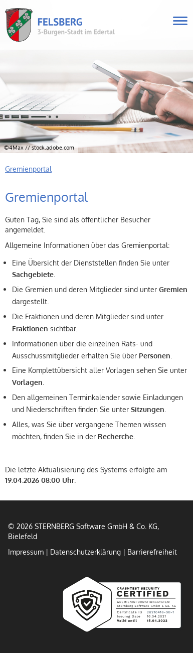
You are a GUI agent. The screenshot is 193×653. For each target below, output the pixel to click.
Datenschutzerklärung (85, 551)
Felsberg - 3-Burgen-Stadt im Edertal (80, 25)
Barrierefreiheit (152, 551)
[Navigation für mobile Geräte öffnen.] (180, 21)
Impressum (26, 551)
